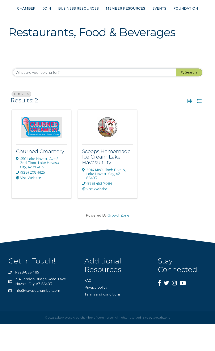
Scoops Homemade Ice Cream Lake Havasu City (106, 184)
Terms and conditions (102, 322)
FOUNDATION (107, 36)
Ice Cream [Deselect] (21, 121)
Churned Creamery (40, 179)
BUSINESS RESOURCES (74, 16)
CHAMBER (21, 16)
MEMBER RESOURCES (162, 16)
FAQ (88, 308)
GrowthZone (118, 243)
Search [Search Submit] (189, 100)
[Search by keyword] (94, 100)
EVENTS (196, 16)
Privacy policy (95, 315)
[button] (190, 128)
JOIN (42, 16)
